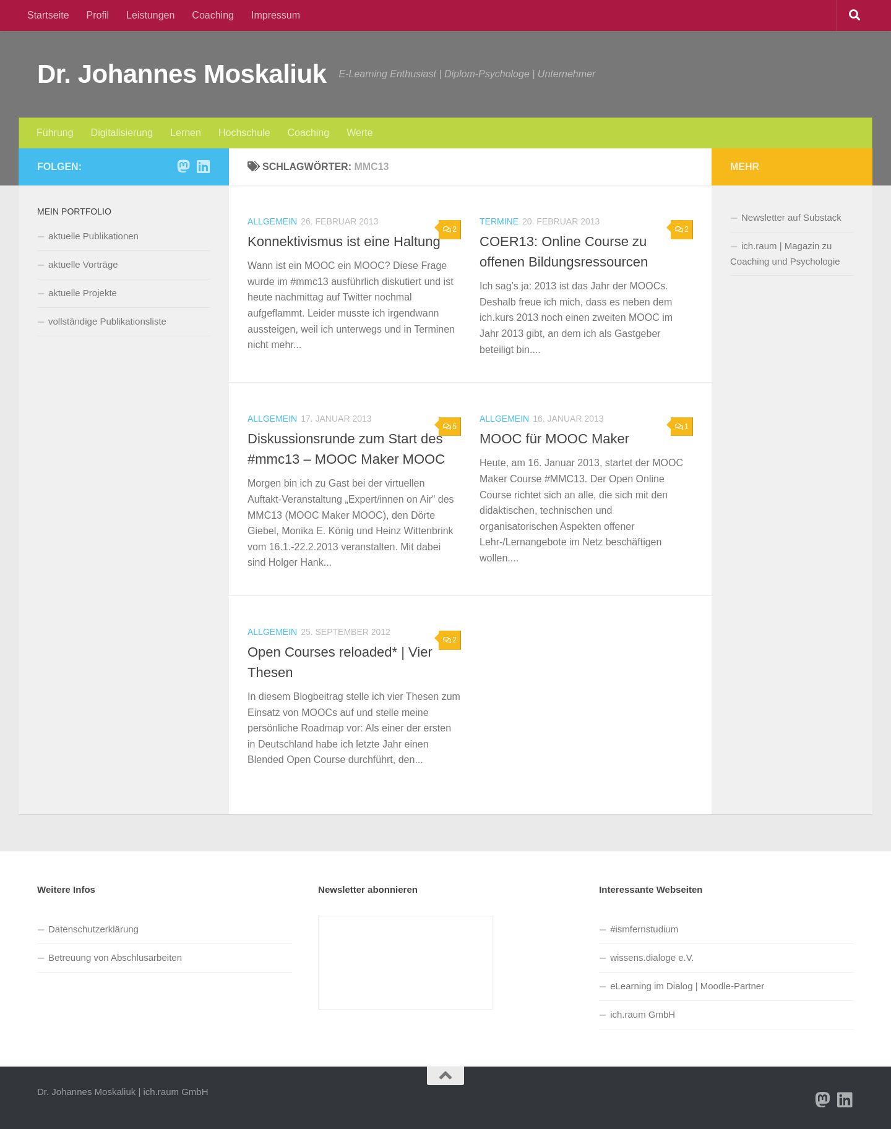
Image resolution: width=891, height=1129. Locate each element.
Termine (499, 221)
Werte (359, 132)
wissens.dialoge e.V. (652, 957)
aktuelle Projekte (82, 293)
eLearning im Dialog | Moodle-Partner (687, 986)
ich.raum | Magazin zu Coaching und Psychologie (785, 253)
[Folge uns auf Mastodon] (183, 166)
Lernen (185, 132)
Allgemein (272, 221)
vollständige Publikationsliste (107, 321)
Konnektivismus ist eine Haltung (344, 241)
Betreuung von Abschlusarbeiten (115, 957)
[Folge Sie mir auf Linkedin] (203, 166)
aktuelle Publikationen (93, 236)
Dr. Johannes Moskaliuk (182, 73)
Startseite (48, 15)
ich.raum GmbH (642, 1014)
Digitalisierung (122, 132)
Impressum (275, 15)
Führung (55, 132)
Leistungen (150, 15)
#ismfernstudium (644, 929)
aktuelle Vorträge (83, 264)
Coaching (213, 15)
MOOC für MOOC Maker (554, 438)
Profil (98, 15)
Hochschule (244, 132)
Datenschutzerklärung (93, 929)
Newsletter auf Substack (791, 217)
